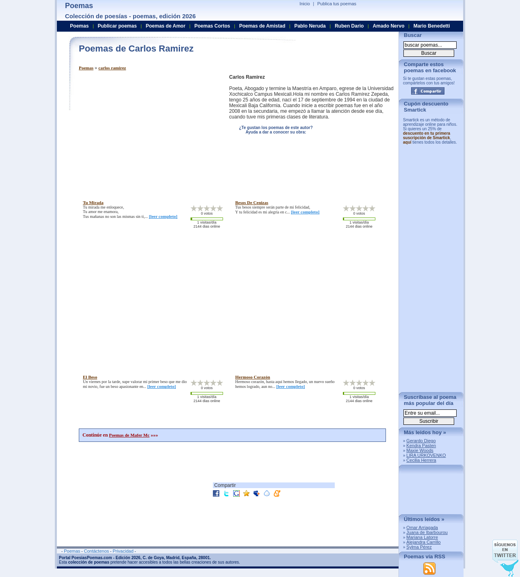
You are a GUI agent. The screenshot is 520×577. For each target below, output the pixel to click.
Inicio (304, 3)
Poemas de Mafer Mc (129, 435)
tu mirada (93, 202)
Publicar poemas (117, 26)
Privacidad (123, 551)
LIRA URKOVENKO (426, 455)
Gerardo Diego (421, 440)
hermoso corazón (252, 377)
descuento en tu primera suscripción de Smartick (426, 135)
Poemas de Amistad (262, 26)
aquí (407, 142)
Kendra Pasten (421, 445)
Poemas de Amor (166, 26)
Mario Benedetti (432, 26)
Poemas (86, 67)
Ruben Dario (349, 26)
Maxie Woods (419, 450)
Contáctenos (96, 551)
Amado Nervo (388, 26)
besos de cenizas (251, 202)
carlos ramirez (112, 67)
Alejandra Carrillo (423, 542)
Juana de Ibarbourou (427, 532)
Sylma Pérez (418, 547)
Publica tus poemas (336, 3)
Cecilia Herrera (421, 460)
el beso (90, 377)
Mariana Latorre (422, 537)
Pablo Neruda (309, 26)
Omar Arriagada (422, 527)
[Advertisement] (147, 131)
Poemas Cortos (212, 26)
